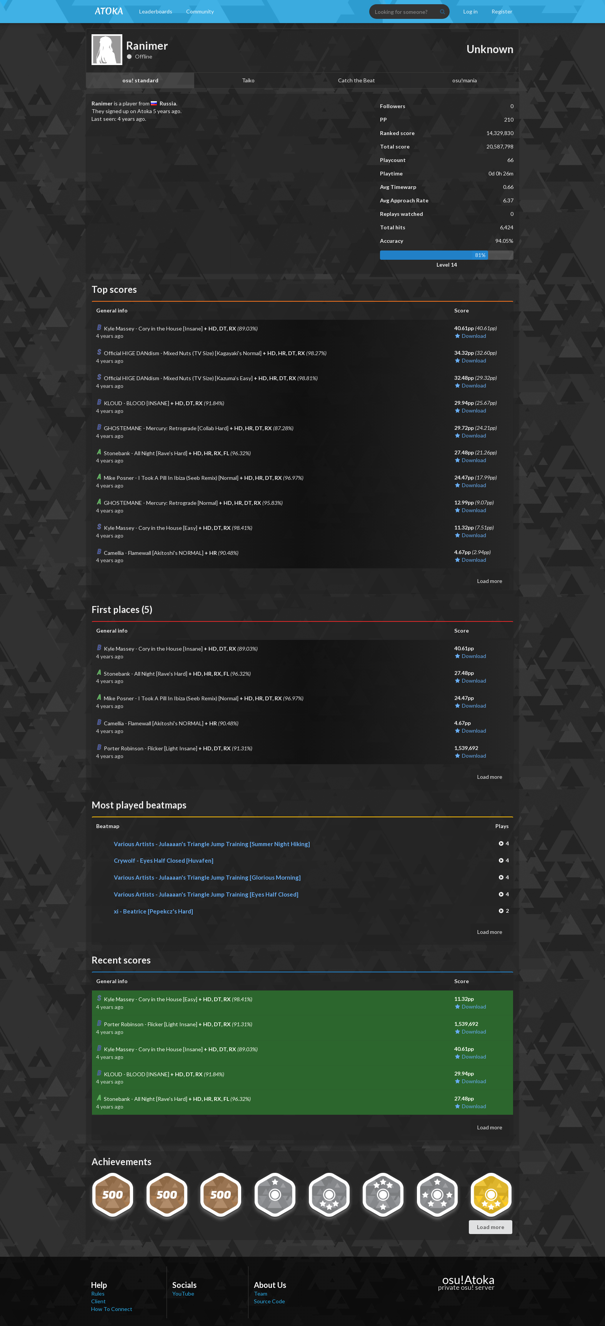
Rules (98, 1293)
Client (98, 1301)
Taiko (248, 80)
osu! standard (140, 80)
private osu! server (466, 1287)
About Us (270, 1284)
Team (260, 1293)
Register (502, 11)
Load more (489, 581)
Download (470, 335)
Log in (470, 11)
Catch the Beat (356, 80)
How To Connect (111, 1309)
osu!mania (464, 80)
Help (99, 1284)
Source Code (269, 1301)
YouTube (183, 1293)
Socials (184, 1284)
